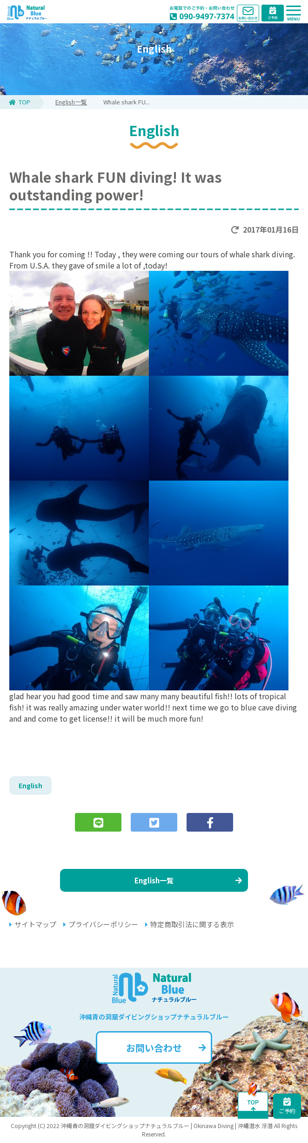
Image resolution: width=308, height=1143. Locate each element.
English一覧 (71, 101)
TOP (19, 101)
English (30, 785)
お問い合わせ (166, 1047)
